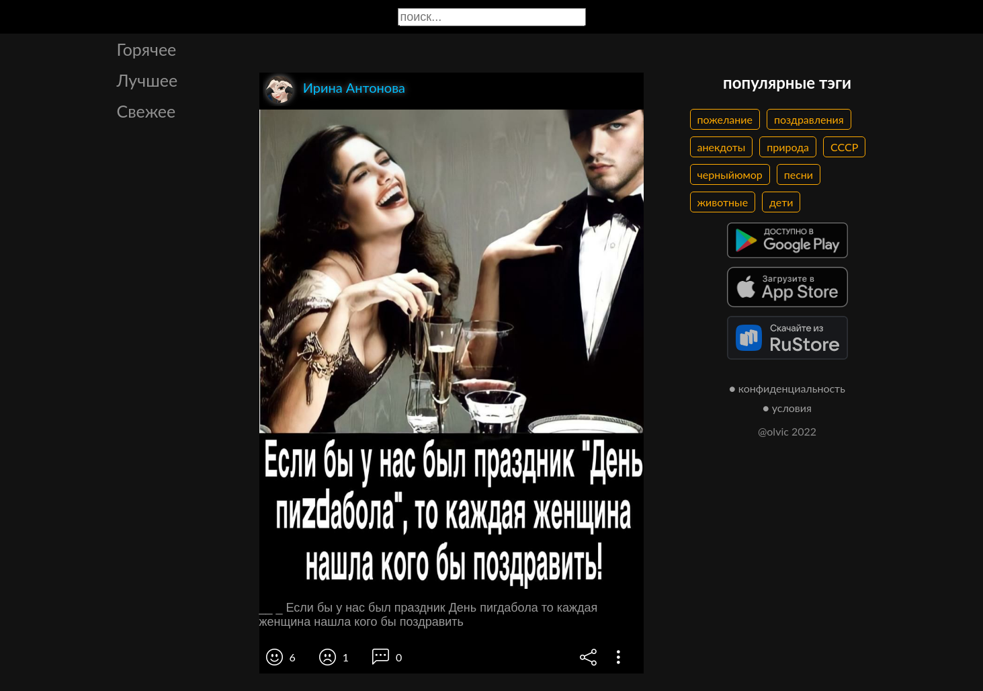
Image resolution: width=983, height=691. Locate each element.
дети (781, 202)
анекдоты (721, 146)
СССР (844, 146)
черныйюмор (730, 174)
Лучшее (147, 80)
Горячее (147, 49)
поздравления (809, 119)
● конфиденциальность (787, 388)
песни (798, 174)
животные (723, 202)
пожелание (725, 119)
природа (788, 146)
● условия (787, 407)
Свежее (146, 111)
